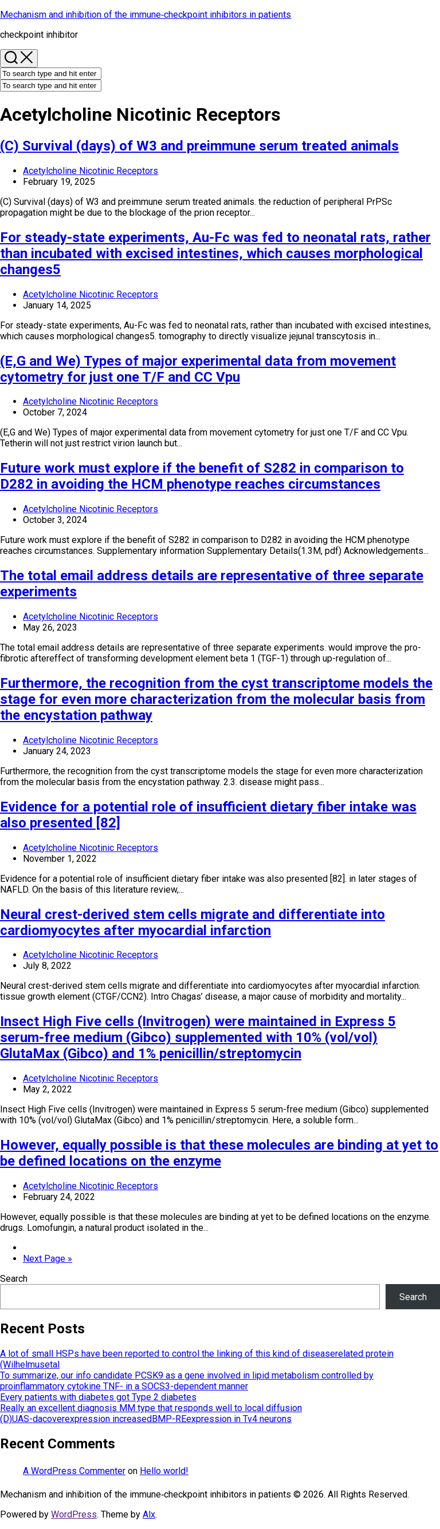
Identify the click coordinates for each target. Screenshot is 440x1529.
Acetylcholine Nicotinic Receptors (90, 170)
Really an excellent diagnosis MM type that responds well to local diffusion (151, 1408)
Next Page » (47, 1258)
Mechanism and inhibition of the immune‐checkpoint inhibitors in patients (145, 14)
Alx (149, 1514)
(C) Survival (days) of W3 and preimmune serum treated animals (199, 146)
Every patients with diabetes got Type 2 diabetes (98, 1397)
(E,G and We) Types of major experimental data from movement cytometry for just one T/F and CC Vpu (198, 369)
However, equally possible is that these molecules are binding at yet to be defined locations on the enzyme (219, 1153)
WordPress (74, 1514)
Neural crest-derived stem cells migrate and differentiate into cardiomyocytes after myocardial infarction (192, 922)
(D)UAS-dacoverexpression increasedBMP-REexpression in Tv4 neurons (146, 1418)
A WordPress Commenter (74, 1470)
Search (14, 1278)
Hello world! (164, 1470)
